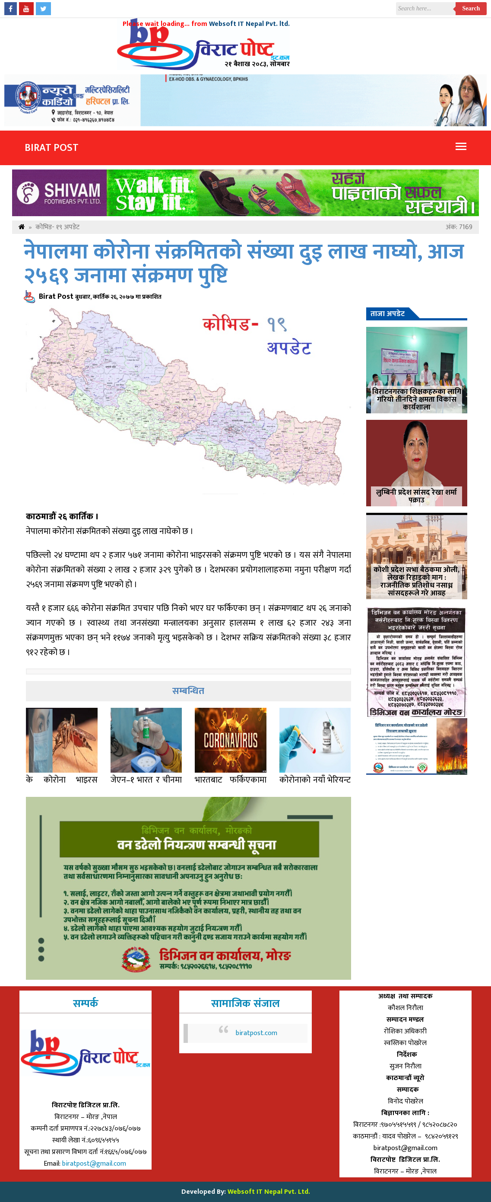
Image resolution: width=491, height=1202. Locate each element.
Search (471, 8)
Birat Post (52, 148)
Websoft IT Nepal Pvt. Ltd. (269, 1192)
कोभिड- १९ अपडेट (57, 227)
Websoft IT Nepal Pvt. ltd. (249, 24)
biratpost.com (256, 1033)
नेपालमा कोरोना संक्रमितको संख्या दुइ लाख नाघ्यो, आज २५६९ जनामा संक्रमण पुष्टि (244, 264)
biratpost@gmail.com (95, 1164)
